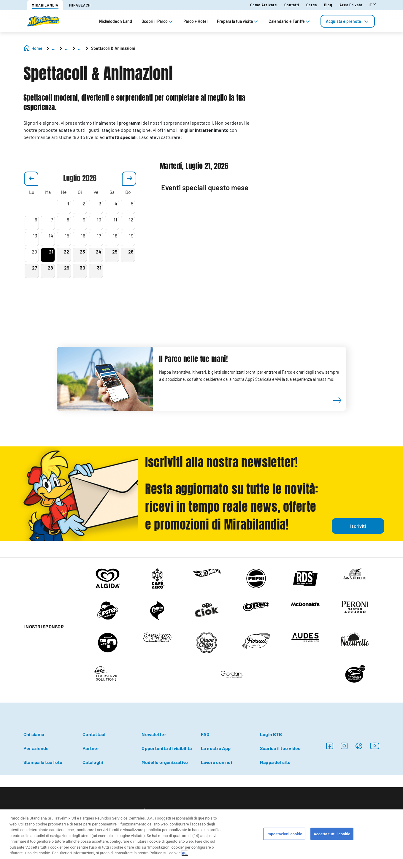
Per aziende (36, 748)
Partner (90, 748)
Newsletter (154, 734)
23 (82, 251)
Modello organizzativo (165, 762)
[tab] (348, 21)
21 (51, 251)
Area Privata (350, 5)
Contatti (291, 5)
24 (98, 251)
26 (130, 251)
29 (66, 267)
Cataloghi (92, 762)
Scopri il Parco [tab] (158, 21)
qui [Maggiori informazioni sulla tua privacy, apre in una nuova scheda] (185, 853)
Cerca (311, 5)
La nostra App (216, 748)
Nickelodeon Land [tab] (115, 21)
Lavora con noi (216, 762)
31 (99, 267)
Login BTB (271, 734)
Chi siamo (33, 734)
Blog (328, 5)
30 (82, 267)
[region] (201, 834)
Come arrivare (263, 5)
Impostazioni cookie (284, 833)
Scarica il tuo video (280, 748)
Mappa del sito (275, 762)
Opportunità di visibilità (167, 748)
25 (114, 251)
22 (66, 251)
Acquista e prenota (347, 21)
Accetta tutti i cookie (332, 833)
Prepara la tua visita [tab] (238, 21)
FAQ (205, 734)
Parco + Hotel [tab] (195, 21)
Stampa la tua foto (42, 762)
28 (50, 267)
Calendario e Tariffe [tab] (290, 21)
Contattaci (93, 734)
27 (34, 267)
